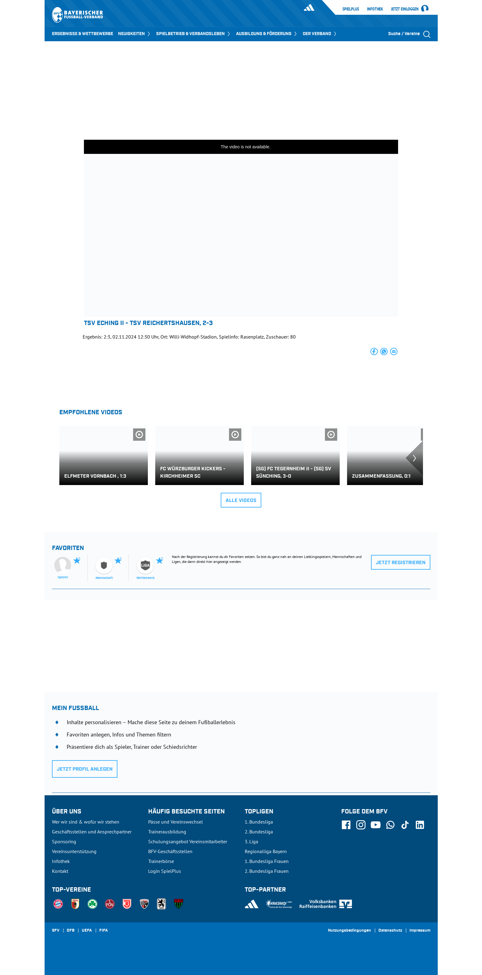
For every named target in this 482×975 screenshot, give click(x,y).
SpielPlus (350, 9)
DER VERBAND (320, 34)
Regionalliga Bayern (266, 851)
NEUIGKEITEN (134, 34)
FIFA (103, 930)
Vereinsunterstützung (74, 851)
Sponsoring (64, 841)
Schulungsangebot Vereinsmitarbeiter (187, 841)
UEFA (87, 930)
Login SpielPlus (164, 871)
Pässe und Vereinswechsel (175, 822)
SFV (55, 930)
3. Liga (251, 841)
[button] (374, 351)
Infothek (375, 9)
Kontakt (60, 871)
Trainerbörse (161, 861)
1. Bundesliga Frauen (267, 861)
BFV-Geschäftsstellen (170, 851)
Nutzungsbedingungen (349, 930)
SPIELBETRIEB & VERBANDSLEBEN (193, 34)
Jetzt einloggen (405, 9)
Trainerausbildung (167, 832)
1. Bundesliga (259, 822)
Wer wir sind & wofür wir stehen (85, 822)
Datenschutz (390, 930)
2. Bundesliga (259, 832)
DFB (70, 930)
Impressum (419, 930)
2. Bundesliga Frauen (267, 871)
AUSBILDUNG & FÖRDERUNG (267, 34)
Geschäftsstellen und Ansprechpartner (92, 832)
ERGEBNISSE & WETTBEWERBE (82, 34)
